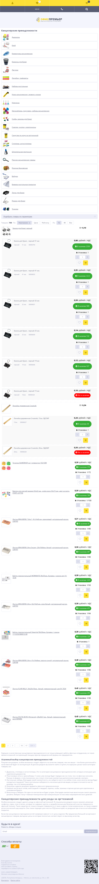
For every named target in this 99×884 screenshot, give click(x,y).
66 (22, 745)
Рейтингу (45, 223)
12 (59, 223)
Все (70, 223)
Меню (37, 9)
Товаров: (4, 223)
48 (65, 223)
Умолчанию (23, 223)
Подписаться (91, 831)
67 (26, 745)
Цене (36, 223)
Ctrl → (32, 745)
